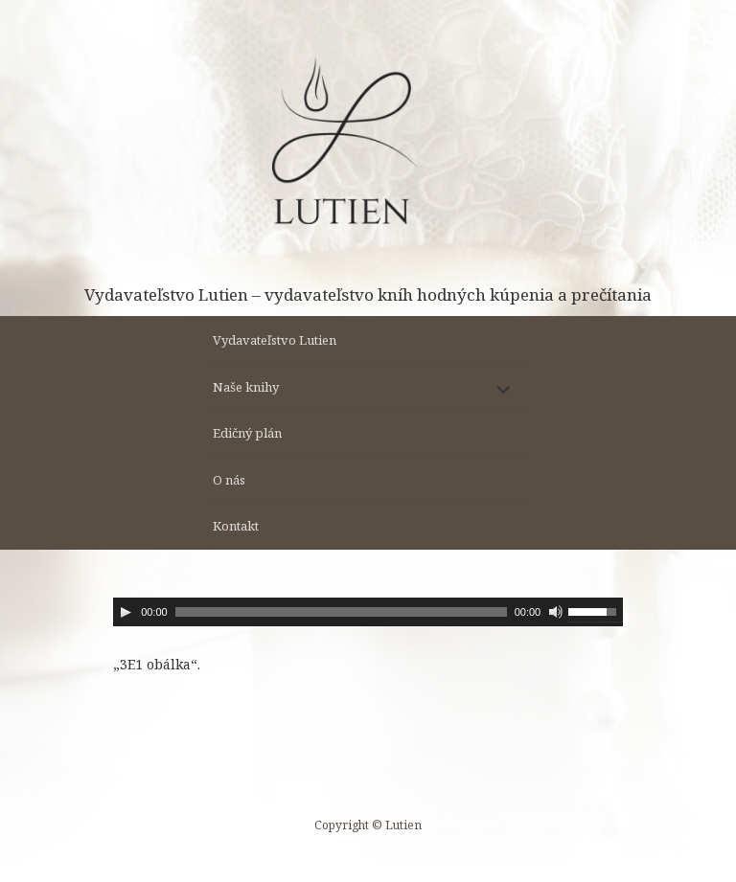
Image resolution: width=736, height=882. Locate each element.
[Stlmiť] (556, 612)
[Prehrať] (125, 612)
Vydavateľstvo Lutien (274, 340)
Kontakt (236, 525)
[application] (368, 612)
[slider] (341, 612)
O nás (229, 479)
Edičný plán (247, 432)
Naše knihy (246, 387)
